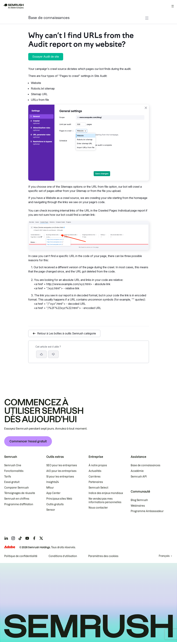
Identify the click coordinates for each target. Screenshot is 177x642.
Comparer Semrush (16, 487)
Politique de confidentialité (20, 556)
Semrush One (12, 465)
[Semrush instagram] (13, 538)
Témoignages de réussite (19, 493)
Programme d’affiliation (18, 504)
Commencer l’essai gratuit (28, 441)
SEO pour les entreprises (61, 465)
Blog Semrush (139, 500)
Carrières (95, 476)
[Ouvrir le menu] (172, 6)
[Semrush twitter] (41, 538)
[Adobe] (9, 547)
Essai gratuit (11, 482)
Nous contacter (98, 507)
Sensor (50, 509)
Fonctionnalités (14, 471)
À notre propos (98, 465)
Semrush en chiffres (16, 498)
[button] (53, 354)
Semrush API (139, 476)
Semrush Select (98, 487)
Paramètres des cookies (103, 556)
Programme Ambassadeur (147, 511)
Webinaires (138, 505)
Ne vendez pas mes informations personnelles (105, 500)
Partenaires (96, 482)
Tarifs (7, 476)
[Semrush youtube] (27, 538)
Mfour (50, 487)
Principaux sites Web (59, 498)
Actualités (95, 471)
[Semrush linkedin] (6, 538)
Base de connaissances (48, 18)
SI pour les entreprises (60, 476)
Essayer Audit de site (45, 56)
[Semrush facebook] (34, 538)
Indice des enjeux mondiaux (106, 493)
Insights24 (52, 482)
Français (164, 556)
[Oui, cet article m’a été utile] (41, 354)
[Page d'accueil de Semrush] (13, 6)
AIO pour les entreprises (61, 471)
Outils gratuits (55, 504)
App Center (53, 493)
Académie (137, 471)
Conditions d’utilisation (63, 556)
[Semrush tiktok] (20, 538)
